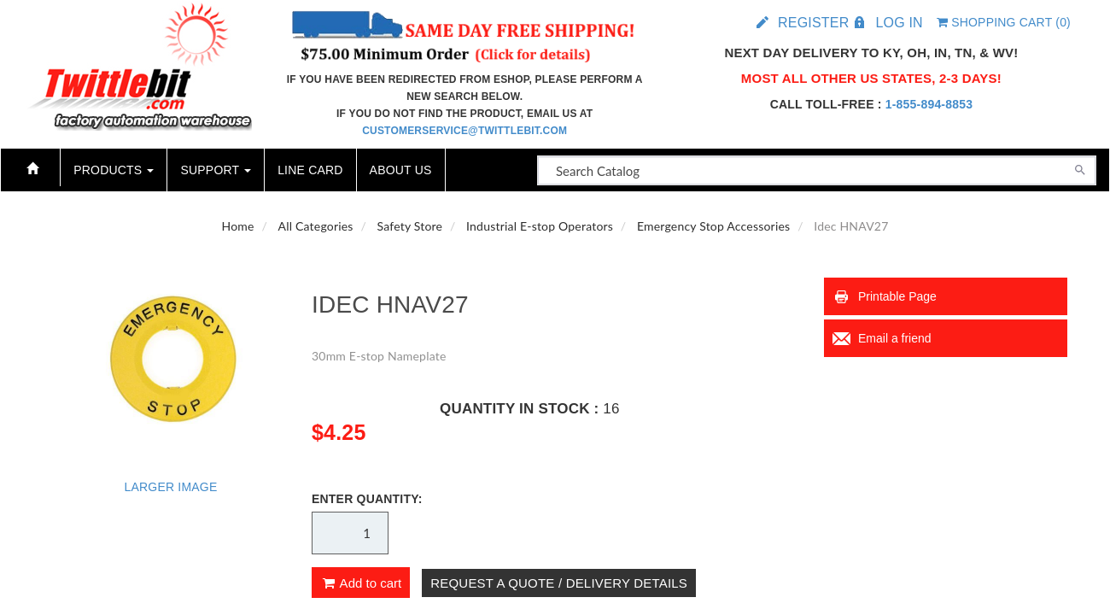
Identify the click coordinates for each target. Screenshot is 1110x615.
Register (813, 22)
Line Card (310, 170)
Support (215, 170)
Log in (898, 22)
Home (238, 226)
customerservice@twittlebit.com (464, 131)
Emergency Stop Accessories (713, 226)
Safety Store (410, 226)
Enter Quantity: (367, 499)
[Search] (1080, 168)
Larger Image (171, 487)
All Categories (315, 226)
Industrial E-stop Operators (539, 226)
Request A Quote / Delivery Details (558, 583)
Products (113, 170)
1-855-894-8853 (929, 104)
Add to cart (360, 583)
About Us (401, 170)
